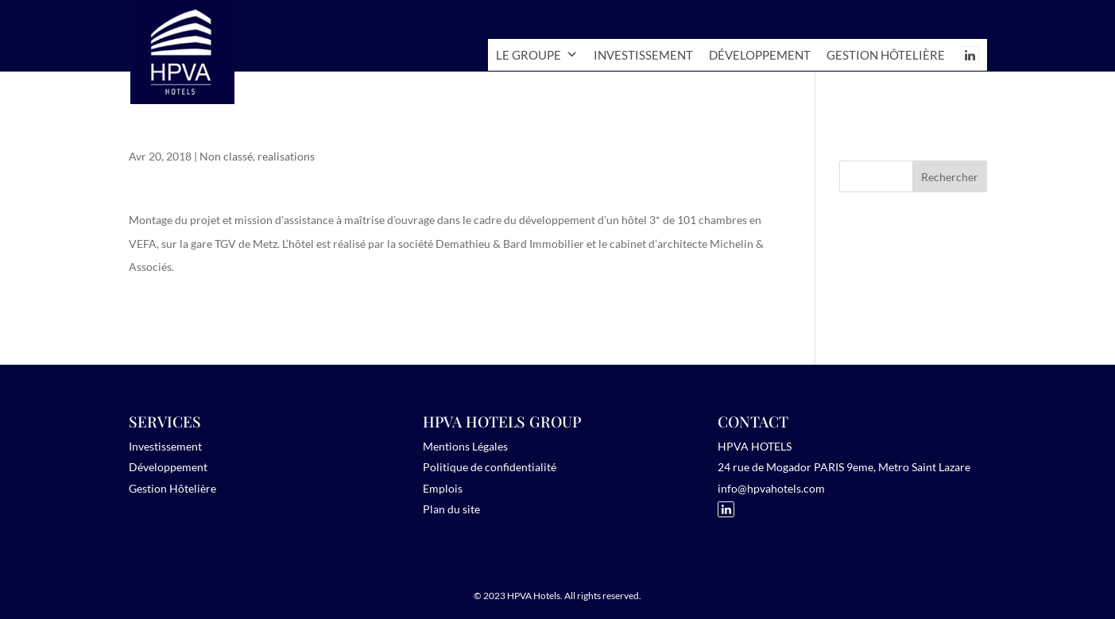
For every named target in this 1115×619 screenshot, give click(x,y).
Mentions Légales (465, 446)
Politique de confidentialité (489, 467)
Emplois (443, 488)
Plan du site (451, 509)
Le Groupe (537, 55)
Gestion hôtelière (886, 55)
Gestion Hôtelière (172, 488)
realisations (286, 156)
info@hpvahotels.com (771, 488)
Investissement (643, 55)
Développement (760, 55)
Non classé (226, 156)
